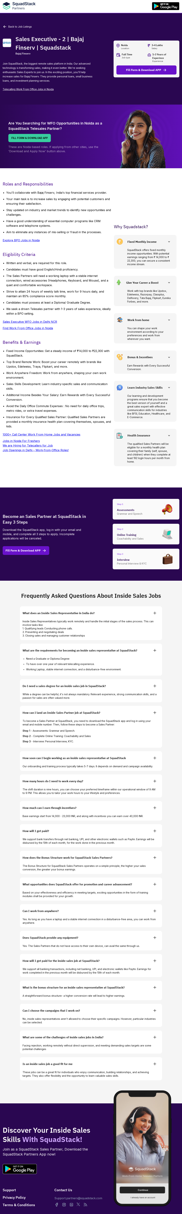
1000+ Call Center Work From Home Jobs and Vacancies (41, 434)
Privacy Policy (14, 1197)
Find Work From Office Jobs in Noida (28, 328)
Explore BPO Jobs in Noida (21, 240)
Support (9, 1190)
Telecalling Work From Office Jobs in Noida (28, 89)
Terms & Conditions (19, 1204)
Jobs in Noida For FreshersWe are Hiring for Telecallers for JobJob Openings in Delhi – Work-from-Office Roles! (36, 445)
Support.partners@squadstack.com (78, 1198)
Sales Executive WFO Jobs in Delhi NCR (30, 322)
